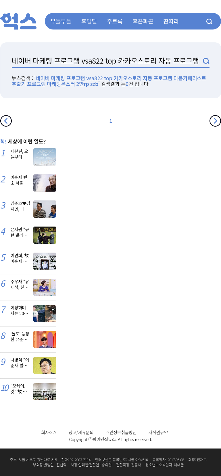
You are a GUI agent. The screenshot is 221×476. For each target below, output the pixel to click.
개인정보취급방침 (121, 432)
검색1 (206, 61)
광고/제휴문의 (81, 432)
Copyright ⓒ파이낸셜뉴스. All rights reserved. (110, 439)
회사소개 (49, 432)
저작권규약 (158, 432)
